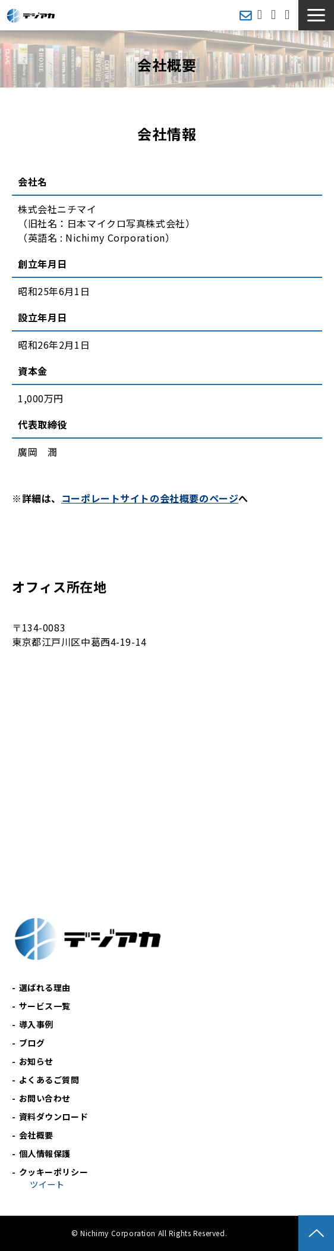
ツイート (47, 1184)
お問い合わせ (275, 15)
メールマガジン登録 (245, 15)
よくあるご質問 (49, 1080)
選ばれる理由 (45, 987)
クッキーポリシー (54, 1172)
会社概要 (36, 1135)
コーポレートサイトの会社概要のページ (149, 498)
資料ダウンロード (288, 15)
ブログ (32, 1043)
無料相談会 (261, 15)
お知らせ (36, 1061)
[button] (316, 15)
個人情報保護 (45, 1153)
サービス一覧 (45, 1006)
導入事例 (36, 1024)
